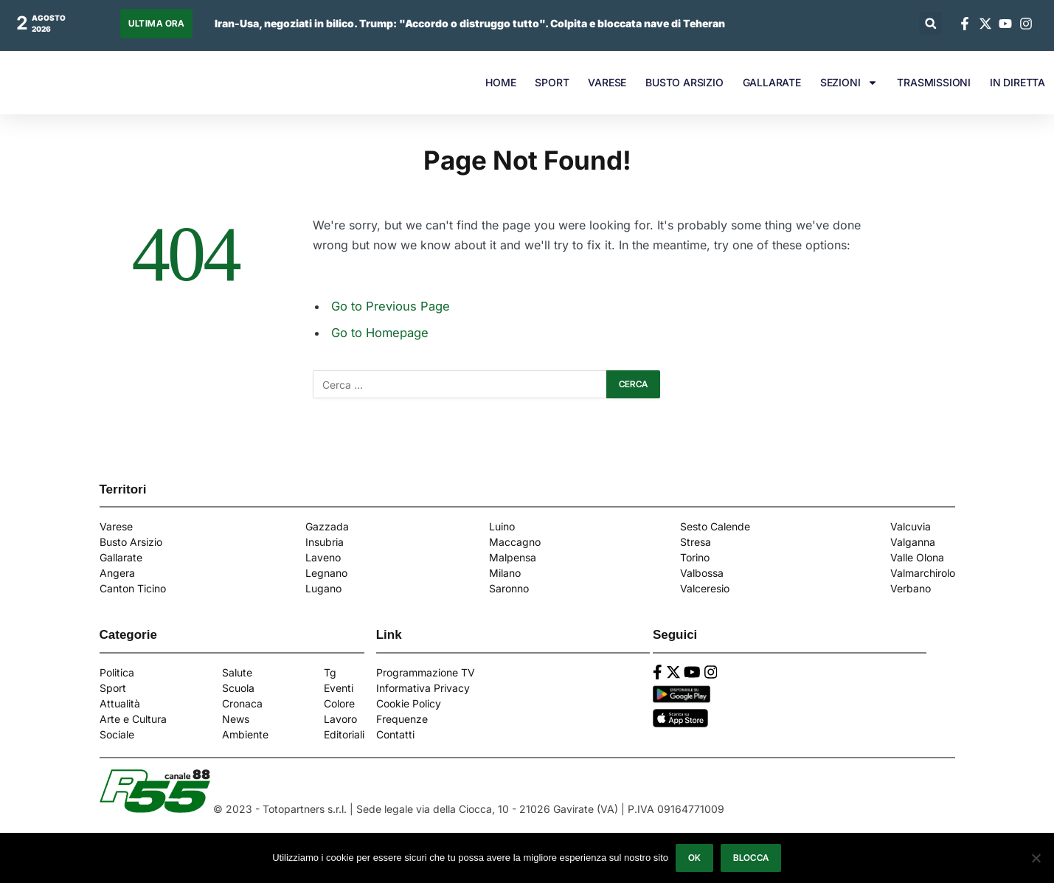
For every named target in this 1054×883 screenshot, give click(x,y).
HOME (500, 82)
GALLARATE (772, 82)
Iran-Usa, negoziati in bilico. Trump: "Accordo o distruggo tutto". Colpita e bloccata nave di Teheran (470, 23)
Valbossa (702, 573)
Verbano (910, 588)
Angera (117, 573)
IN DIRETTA (1017, 82)
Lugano (323, 588)
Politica (117, 672)
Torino (695, 557)
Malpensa (512, 557)
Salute (237, 672)
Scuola (238, 688)
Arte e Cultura (133, 719)
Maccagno (515, 542)
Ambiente (245, 734)
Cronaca (242, 703)
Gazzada (327, 526)
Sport (113, 688)
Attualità (120, 703)
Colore (339, 703)
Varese (116, 526)
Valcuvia (910, 526)
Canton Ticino (133, 588)
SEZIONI (849, 82)
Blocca (751, 857)
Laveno (323, 557)
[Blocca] (1035, 858)
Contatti (395, 734)
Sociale (117, 734)
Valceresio (704, 588)
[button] (930, 23)
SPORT (552, 82)
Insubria (324, 542)
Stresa (695, 542)
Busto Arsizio (131, 542)
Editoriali (344, 734)
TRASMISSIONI (934, 82)
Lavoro (340, 719)
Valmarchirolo (922, 573)
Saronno (509, 588)
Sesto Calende (715, 526)
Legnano (326, 573)
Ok (694, 857)
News (235, 719)
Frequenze (402, 719)
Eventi (338, 688)
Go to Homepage (380, 332)
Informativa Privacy (423, 688)
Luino (502, 526)
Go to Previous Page (390, 306)
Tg (330, 672)
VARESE (607, 82)
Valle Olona (917, 557)
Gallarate (121, 557)
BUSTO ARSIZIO (684, 82)
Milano (505, 573)
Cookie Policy (408, 703)
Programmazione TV (425, 672)
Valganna (912, 542)
